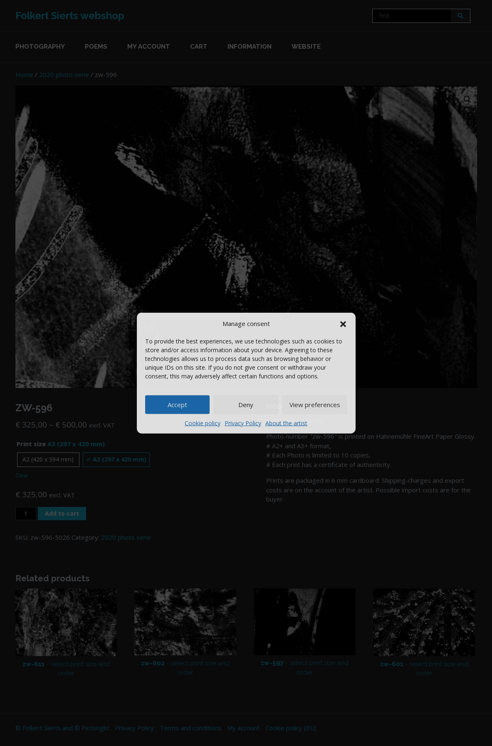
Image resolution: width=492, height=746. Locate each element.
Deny (245, 404)
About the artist (286, 423)
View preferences (314, 404)
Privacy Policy (243, 423)
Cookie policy (202, 423)
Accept (177, 404)
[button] (343, 323)
